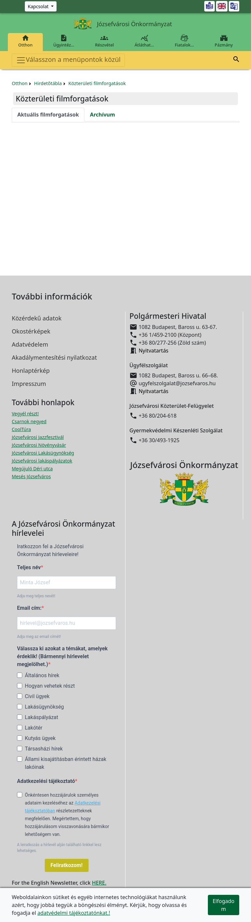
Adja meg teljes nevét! (36, 596)
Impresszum (29, 384)
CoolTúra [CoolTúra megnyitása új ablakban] (21, 429)
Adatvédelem (30, 344)
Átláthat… (144, 41)
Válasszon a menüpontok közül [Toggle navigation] (68, 60)
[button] (236, 60)
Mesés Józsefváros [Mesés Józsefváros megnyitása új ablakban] (31, 476)
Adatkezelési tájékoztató (46, 781)
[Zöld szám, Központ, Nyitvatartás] (41, 6)
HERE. (99, 882)
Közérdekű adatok (36, 318)
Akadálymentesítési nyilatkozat (54, 357)
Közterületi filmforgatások (97, 83)
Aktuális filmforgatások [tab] (48, 114)
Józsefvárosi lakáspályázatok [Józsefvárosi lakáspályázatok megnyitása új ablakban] (42, 461)
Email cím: (29, 608)
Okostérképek (31, 331)
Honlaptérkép (31, 370)
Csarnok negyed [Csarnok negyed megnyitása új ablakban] (29, 421)
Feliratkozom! (67, 865)
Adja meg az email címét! (39, 636)
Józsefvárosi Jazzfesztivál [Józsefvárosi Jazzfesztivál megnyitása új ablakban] (38, 437)
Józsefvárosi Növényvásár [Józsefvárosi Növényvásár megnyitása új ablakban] (39, 445)
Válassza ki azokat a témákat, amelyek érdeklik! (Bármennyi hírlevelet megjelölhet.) (62, 656)
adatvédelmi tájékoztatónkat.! (73, 912)
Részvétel (104, 41)
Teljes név (29, 567)
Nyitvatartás (153, 350)
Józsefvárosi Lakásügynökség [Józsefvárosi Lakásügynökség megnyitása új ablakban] (43, 453)
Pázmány (223, 41)
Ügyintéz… (64, 41)
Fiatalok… (184, 41)
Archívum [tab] (102, 114)
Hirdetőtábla (48, 83)
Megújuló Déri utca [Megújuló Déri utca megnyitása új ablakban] (32, 468)
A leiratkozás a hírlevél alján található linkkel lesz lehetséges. (59, 847)
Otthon (25, 41)
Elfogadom (224, 905)
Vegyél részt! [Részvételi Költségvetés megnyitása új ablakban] (25, 413)
